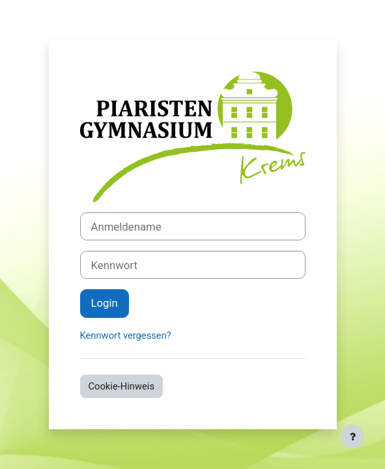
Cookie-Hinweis (122, 386)
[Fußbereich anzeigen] (352, 436)
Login (104, 302)
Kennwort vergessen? (125, 335)
